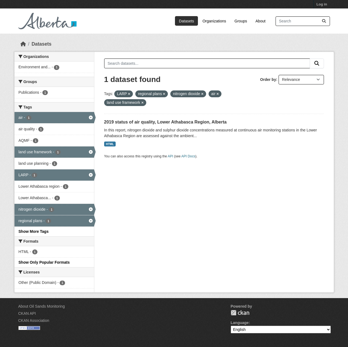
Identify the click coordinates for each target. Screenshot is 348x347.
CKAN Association (33, 320)
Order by (268, 79)
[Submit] (323, 21)
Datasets (186, 21)
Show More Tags (34, 231)
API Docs (188, 156)
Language (240, 322)
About (261, 21)
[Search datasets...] (303, 21)
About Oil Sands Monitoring (41, 306)
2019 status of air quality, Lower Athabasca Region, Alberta (165, 122)
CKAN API (27, 313)
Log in (322, 4)
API (170, 156)
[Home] (23, 44)
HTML (110, 144)
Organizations (214, 21)
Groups (241, 21)
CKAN (240, 313)
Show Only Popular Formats (44, 262)
